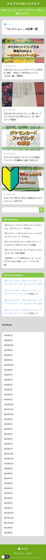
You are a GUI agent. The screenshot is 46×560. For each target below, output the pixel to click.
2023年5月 (8, 434)
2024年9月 (8, 370)
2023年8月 (8, 424)
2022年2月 (8, 503)
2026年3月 (8, 335)
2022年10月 (8, 464)
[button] (5, 557)
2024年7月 (8, 375)
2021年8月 (8, 533)
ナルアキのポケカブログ (23, 3)
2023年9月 (8, 419)
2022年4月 (8, 493)
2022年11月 (8, 459)
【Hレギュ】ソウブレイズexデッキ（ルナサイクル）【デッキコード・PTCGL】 (23, 226)
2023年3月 (8, 439)
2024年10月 (8, 365)
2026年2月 (8, 340)
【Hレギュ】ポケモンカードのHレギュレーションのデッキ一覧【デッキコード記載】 (22, 243)
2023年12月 (8, 404)
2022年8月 (8, 474)
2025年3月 (8, 360)
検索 (41, 209)
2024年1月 (8, 400)
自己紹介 (29, 553)
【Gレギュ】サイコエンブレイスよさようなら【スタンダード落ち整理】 (23, 251)
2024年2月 (8, 395)
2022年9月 (8, 469)
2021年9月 (8, 528)
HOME (23, 548)
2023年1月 (8, 449)
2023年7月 (8, 429)
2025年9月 (8, 350)
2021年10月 (8, 523)
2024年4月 (8, 385)
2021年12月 (8, 513)
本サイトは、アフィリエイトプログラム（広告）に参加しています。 (23, 11)
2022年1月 (8, 508)
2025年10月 (8, 345)
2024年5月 (8, 380)
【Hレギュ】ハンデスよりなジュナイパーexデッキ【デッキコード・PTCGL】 (23, 235)
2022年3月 (8, 498)
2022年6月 (8, 483)
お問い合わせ (18, 553)
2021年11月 (8, 518)
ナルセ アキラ (32, 284)
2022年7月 (8, 478)
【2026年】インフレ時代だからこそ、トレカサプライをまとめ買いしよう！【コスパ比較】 (22, 261)
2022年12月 (8, 454)
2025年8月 (8, 355)
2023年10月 (8, 414)
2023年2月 (8, 444)
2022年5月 (8, 488)
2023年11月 (8, 409)
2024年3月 (8, 390)
